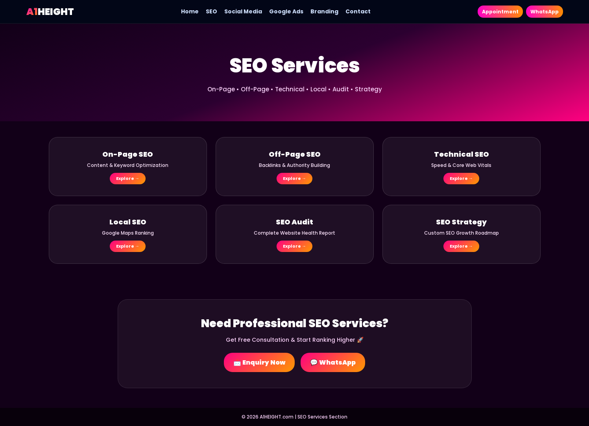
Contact (353, 11)
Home (185, 11)
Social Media (238, 11)
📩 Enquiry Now (259, 362)
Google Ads (281, 11)
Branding (320, 11)
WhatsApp (542, 11)
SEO (206, 11)
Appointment (493, 11)
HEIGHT (50, 11)
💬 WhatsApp (333, 362)
